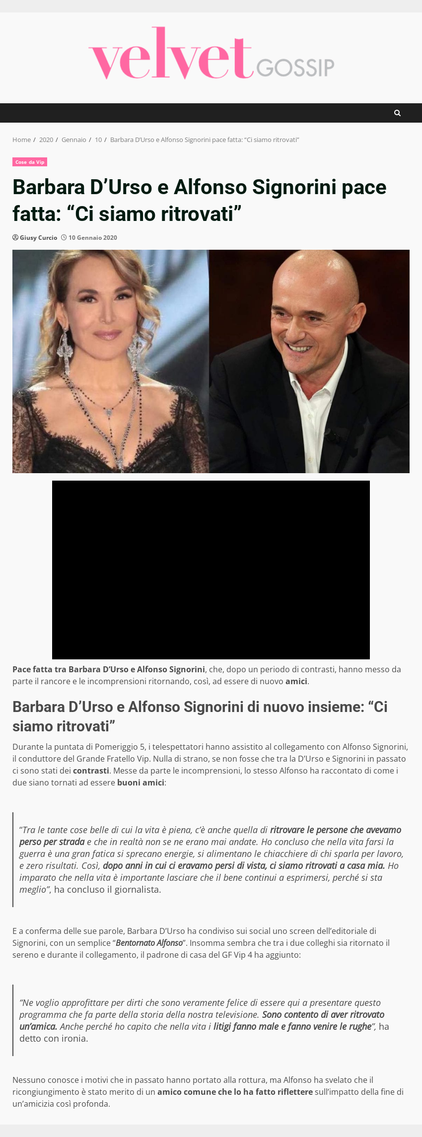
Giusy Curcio (38, 237)
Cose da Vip (29, 161)
